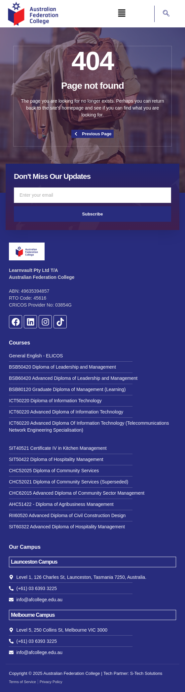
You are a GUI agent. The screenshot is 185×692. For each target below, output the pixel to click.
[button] (121, 13)
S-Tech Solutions (146, 673)
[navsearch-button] (162, 13)
